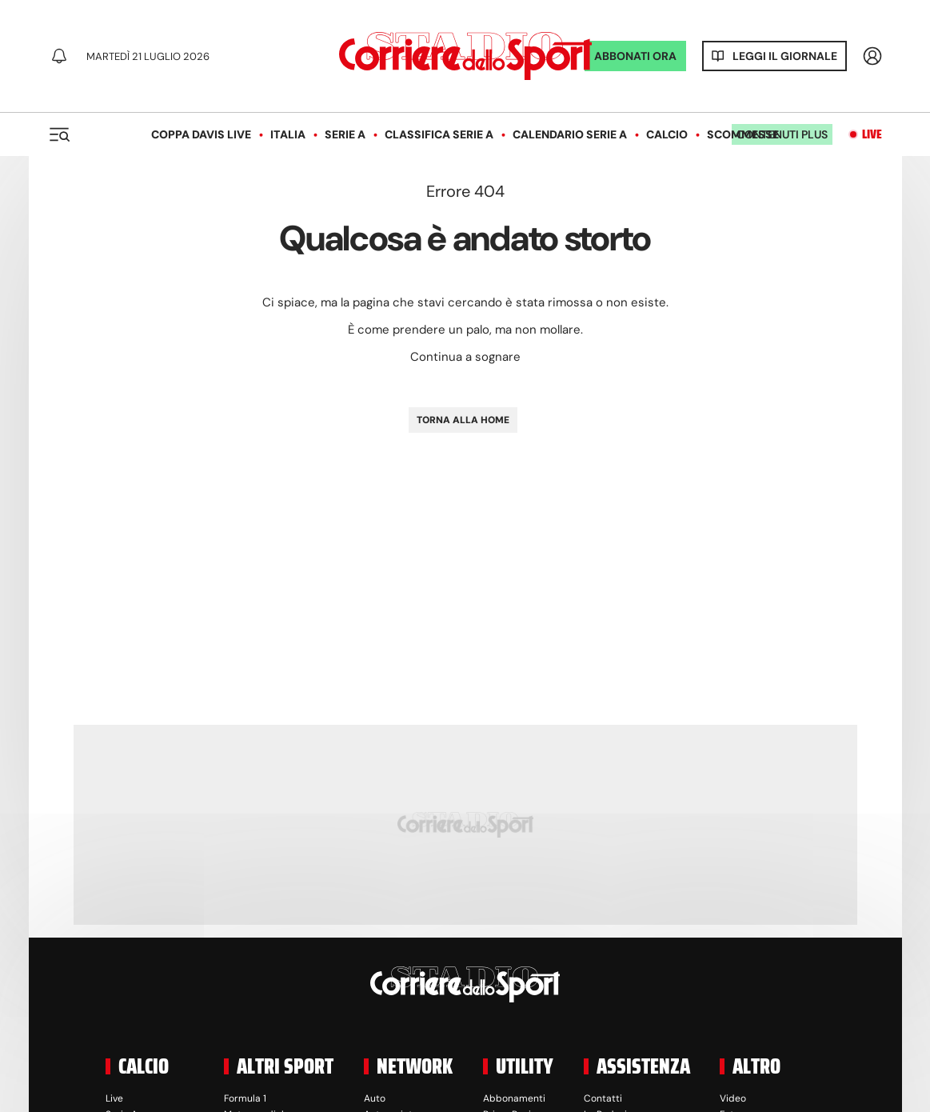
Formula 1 (245, 1098)
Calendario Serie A (570, 134)
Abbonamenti (514, 1098)
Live (872, 134)
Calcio (667, 134)
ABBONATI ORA (635, 56)
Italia (287, 134)
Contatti (603, 1098)
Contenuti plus (782, 134)
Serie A (345, 134)
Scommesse (743, 134)
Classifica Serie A (439, 134)
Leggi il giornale (784, 56)
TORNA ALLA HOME (463, 420)
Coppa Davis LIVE (201, 134)
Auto (374, 1098)
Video (733, 1098)
